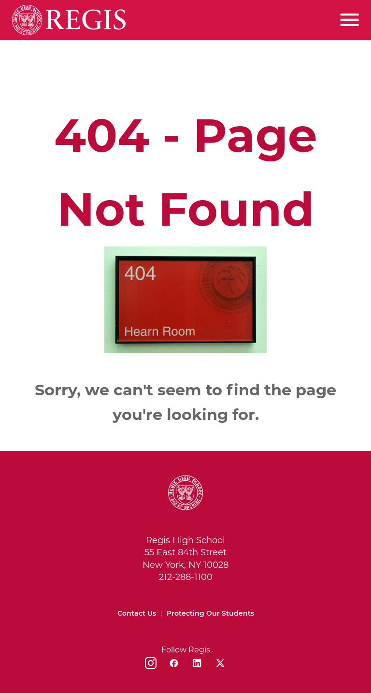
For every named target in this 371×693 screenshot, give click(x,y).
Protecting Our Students (210, 613)
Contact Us (136, 613)
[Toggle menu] (349, 20)
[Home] (69, 20)
